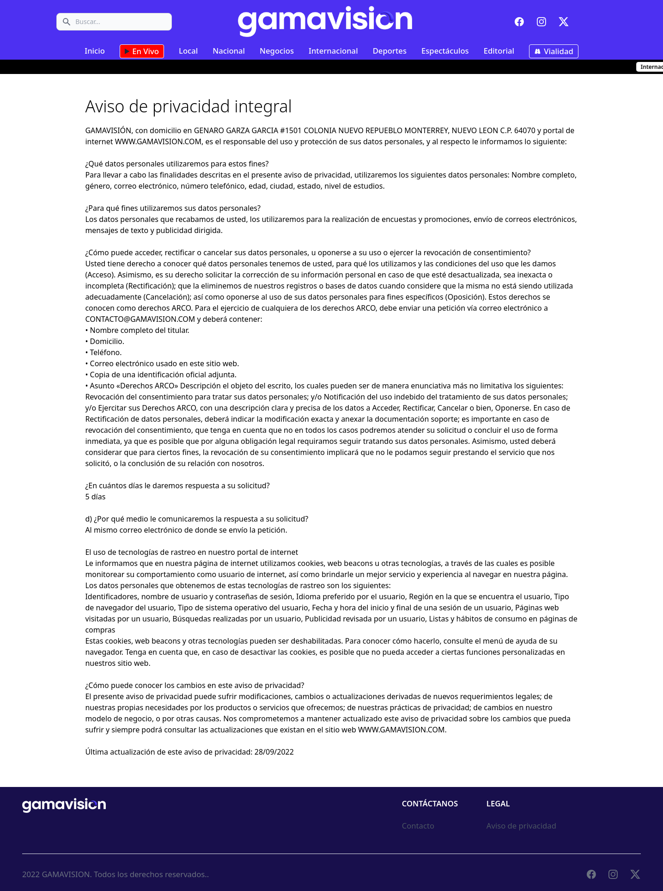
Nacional (229, 50)
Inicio (95, 50)
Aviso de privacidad (521, 825)
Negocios (277, 50)
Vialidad (553, 51)
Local (188, 50)
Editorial (499, 50)
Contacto (418, 825)
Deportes (390, 50)
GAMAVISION (66, 874)
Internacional (333, 50)
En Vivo (142, 51)
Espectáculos (445, 50)
